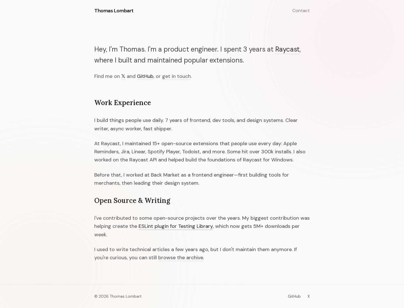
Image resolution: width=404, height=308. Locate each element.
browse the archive (180, 257)
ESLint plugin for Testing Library (176, 226)
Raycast (287, 49)
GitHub (145, 76)
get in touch (176, 76)
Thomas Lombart (114, 10)
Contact (301, 10)
